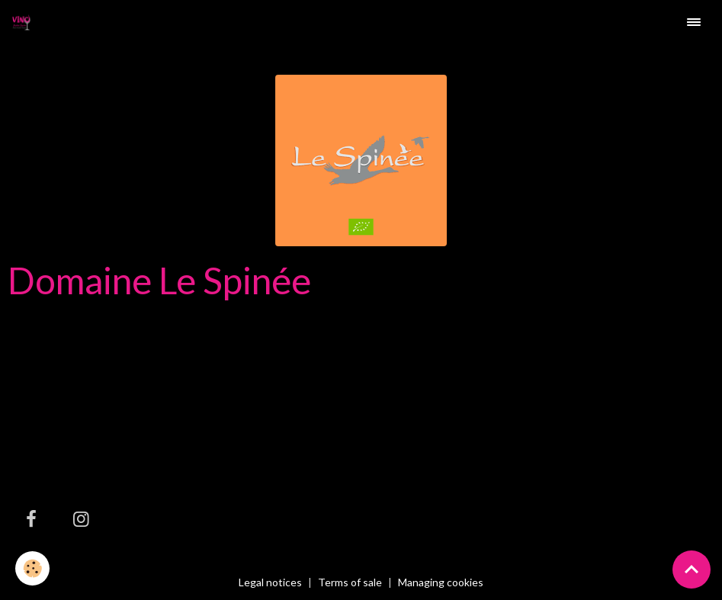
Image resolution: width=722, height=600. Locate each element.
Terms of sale (350, 582)
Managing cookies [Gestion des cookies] (440, 582)
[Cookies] (32, 568)
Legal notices (270, 582)
